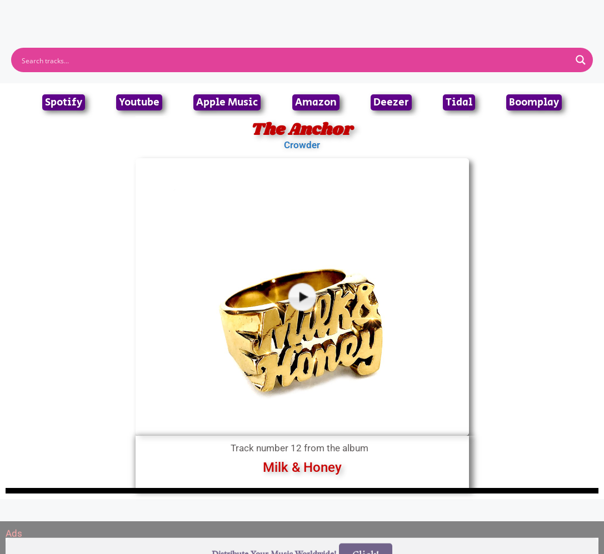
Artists (201, 13)
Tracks (306, 13)
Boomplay (534, 102)
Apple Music (227, 102)
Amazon (316, 102)
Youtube (139, 102)
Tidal (459, 102)
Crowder (302, 144)
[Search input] (295, 60)
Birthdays (438, 13)
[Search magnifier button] (580, 60)
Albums (253, 13)
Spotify (63, 102)
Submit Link (366, 13)
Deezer (391, 102)
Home (153, 13)
